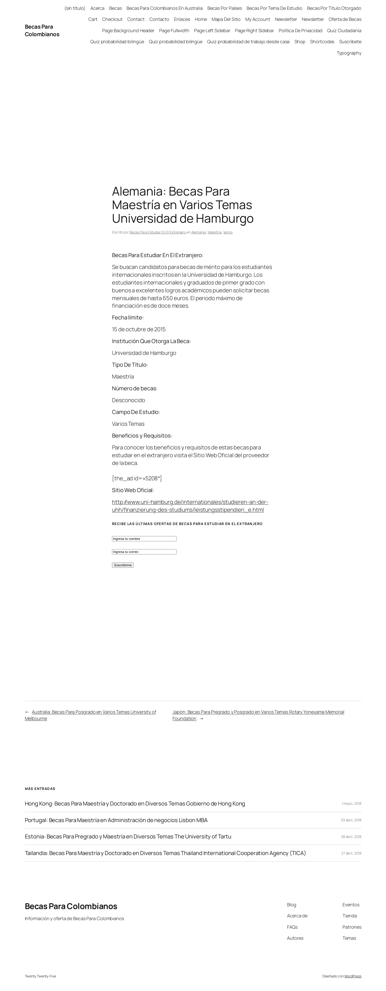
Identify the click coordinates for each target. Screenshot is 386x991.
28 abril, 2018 (351, 836)
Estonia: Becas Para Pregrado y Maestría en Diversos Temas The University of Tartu (128, 836)
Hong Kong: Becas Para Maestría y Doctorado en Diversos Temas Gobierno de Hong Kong (135, 803)
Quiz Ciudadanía (344, 30)
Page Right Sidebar (254, 30)
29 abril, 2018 (351, 820)
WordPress (352, 976)
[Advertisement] (193, 114)
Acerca (97, 8)
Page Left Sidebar (212, 30)
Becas (115, 8)
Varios (228, 232)
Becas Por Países (224, 8)
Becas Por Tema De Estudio (274, 8)
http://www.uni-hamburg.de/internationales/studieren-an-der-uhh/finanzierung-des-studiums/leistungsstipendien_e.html (190, 505)
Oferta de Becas (345, 19)
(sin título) (75, 8)
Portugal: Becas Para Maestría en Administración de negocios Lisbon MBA (116, 820)
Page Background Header (128, 30)
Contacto (159, 19)
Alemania (198, 232)
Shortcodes (322, 41)
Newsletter (286, 19)
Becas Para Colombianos (42, 30)
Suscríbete (350, 41)
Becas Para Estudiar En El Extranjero (158, 232)
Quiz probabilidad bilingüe (117, 41)
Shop (300, 41)
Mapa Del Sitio (226, 19)
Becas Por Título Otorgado (334, 8)
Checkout (112, 19)
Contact (135, 19)
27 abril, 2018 (351, 853)
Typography (349, 53)
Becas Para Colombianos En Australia (165, 8)
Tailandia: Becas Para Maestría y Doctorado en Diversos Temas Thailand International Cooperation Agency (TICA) (165, 853)
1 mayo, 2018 (351, 803)
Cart (92, 19)
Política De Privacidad (300, 30)
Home (201, 19)
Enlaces (182, 19)
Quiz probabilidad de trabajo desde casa (248, 41)
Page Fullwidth (174, 30)
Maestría (215, 232)
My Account (257, 19)
